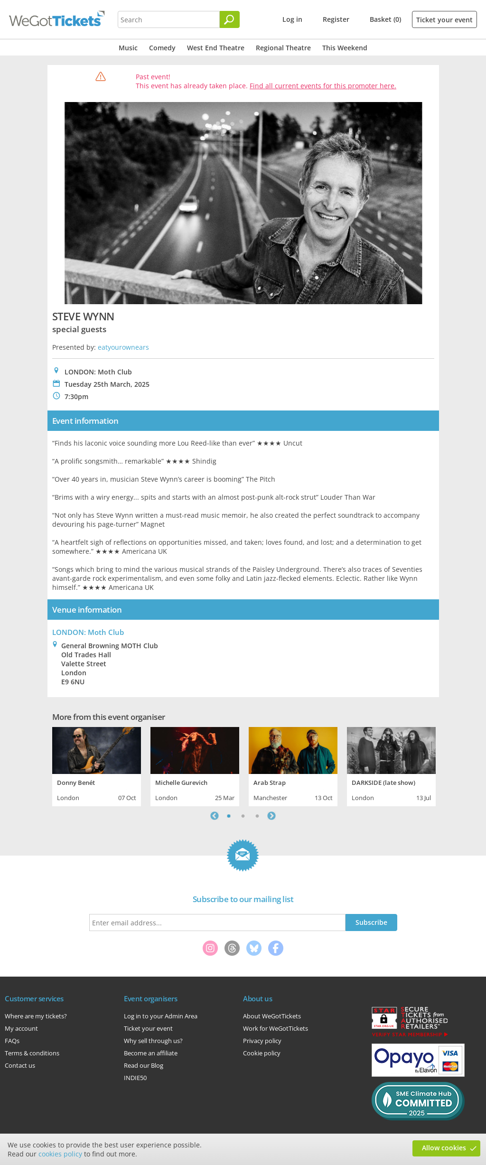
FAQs (12, 1040)
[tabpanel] (96, 765)
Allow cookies (444, 1147)
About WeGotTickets (272, 1016)
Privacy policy (262, 1040)
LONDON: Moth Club (88, 632)
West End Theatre (215, 47)
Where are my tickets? (36, 1016)
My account (21, 1028)
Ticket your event (444, 19)
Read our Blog (143, 1065)
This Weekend (344, 47)
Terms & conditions (32, 1053)
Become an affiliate (151, 1053)
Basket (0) (385, 19)
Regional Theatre (283, 47)
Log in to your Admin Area (160, 1016)
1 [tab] (229, 815)
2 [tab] (243, 815)
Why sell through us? (153, 1040)
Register (336, 19)
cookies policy (60, 1153)
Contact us (20, 1065)
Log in (292, 19)
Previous (214, 815)
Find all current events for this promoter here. (323, 85)
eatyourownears (123, 347)
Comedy (162, 47)
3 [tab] (257, 815)
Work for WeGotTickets (275, 1028)
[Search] (230, 19)
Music (128, 47)
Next (271, 815)
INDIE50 (135, 1077)
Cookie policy (261, 1053)
